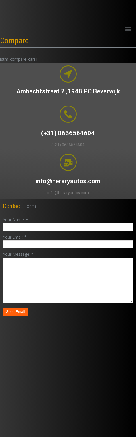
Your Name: (15, 219)
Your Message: (18, 254)
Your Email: (15, 237)
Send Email (15, 311)
